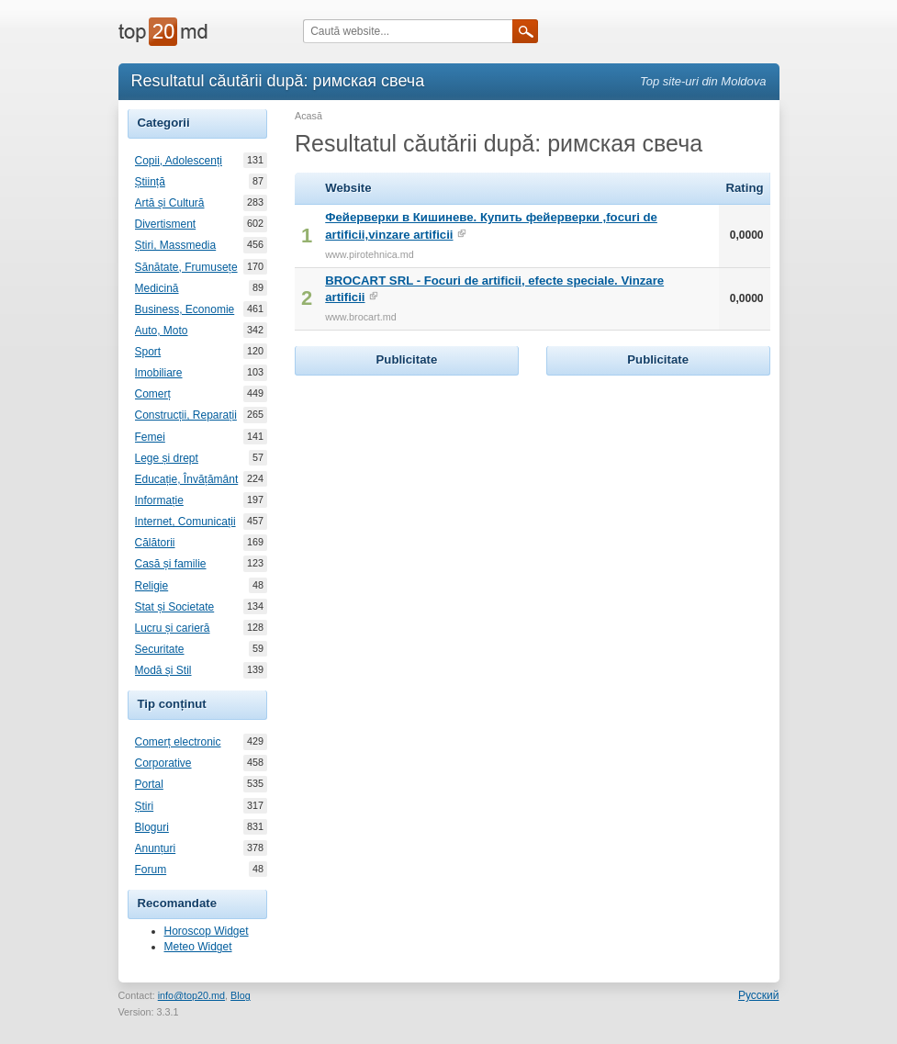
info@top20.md (191, 995)
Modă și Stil (163, 670)
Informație (159, 500)
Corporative (163, 763)
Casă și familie (171, 563)
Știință (150, 181)
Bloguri (152, 827)
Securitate (160, 649)
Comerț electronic (178, 742)
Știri (144, 806)
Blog (240, 995)
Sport (148, 351)
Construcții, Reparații (186, 415)
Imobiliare (159, 372)
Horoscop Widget (206, 931)
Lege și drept (166, 458)
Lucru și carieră (172, 628)
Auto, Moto (161, 330)
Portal (149, 784)
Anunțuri (155, 848)
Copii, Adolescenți (178, 160)
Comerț (153, 394)
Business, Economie (185, 309)
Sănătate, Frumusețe (186, 267)
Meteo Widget (198, 946)
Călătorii (155, 542)
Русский (758, 995)
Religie (152, 585)
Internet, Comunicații (185, 521)
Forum (151, 869)
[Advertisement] (432, 495)
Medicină (157, 288)
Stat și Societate (175, 607)
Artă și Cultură (170, 203)
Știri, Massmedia (176, 245)
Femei (150, 437)
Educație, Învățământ (187, 479)
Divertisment (165, 224)
